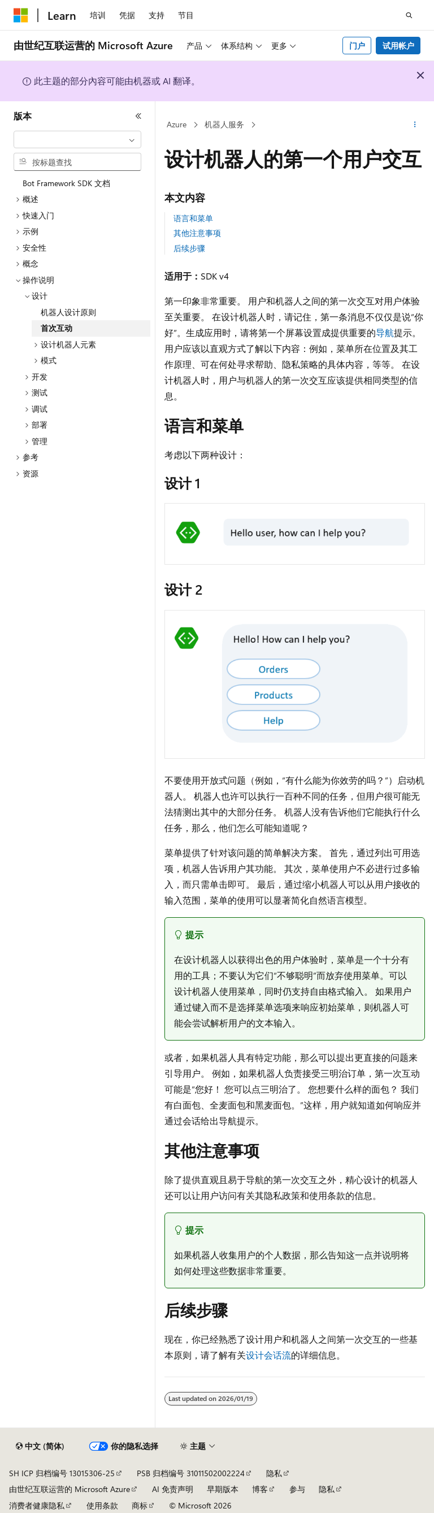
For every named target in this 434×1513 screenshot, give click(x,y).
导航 (385, 332)
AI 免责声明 (172, 1489)
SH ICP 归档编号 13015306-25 (62, 1473)
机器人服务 (224, 124)
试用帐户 (398, 45)
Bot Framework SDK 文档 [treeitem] (66, 183)
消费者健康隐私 (36, 1505)
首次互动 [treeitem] (56, 328)
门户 (357, 45)
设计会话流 (268, 1355)
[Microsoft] (21, 15)
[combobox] (77, 140)
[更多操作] (415, 125)
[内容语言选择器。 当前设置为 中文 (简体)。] (40, 1446)
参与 (297, 1489)
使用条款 (102, 1505)
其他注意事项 (197, 232)
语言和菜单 (193, 218)
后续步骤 (189, 248)
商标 (139, 1505)
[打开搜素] (409, 15)
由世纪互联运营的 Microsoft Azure (69, 1489)
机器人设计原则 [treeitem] (68, 312)
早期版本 (222, 1489)
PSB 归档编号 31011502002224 (191, 1473)
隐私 (274, 1473)
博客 (260, 1489)
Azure (176, 124)
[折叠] (138, 116)
